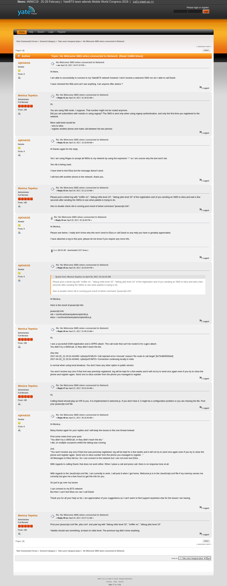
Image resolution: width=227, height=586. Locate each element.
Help (31, 32)
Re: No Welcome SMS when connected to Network (82, 95)
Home (22, 32)
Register (62, 32)
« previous (201, 46)
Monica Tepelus (28, 95)
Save (54, 250)
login (196, 7)
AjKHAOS (24, 62)
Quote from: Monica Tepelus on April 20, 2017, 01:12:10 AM (83, 277)
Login (51, 32)
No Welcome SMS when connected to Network (80, 62)
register (205, 7)
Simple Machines (125, 579)
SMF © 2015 (113, 579)
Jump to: (174, 558)
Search (41, 32)
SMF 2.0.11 (102, 579)
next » (209, 46)
